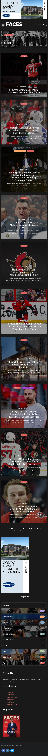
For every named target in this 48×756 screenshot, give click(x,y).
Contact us (10, 695)
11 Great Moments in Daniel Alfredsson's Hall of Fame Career (24, 91)
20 (40, 528)
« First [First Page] (11, 528)
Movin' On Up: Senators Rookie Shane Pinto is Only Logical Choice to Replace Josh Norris (24, 461)
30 (15, 531)
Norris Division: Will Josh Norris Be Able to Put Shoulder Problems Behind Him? (24, 509)
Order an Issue (12, 697)
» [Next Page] (25, 531)
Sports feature (28, 387)
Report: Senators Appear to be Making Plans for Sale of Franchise (24, 364)
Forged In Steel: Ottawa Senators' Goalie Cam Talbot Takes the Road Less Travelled (24, 414)
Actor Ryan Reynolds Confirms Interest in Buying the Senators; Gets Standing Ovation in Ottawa (24, 176)
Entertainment (20, 151)
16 (29, 528)
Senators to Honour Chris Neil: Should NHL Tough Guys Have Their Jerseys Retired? (24, 130)
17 (32, 528)
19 (37, 528)
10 (23, 528)
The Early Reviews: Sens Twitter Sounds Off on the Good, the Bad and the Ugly (24, 272)
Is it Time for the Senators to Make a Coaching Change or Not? (24, 225)
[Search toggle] (46, 25)
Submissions (11, 700)
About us (10, 692)
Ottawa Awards (12, 704)
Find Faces (10, 702)
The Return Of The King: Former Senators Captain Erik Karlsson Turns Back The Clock (24, 326)
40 (17, 531)
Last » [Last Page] (32, 531)
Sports (24, 56)
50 (20, 531)
